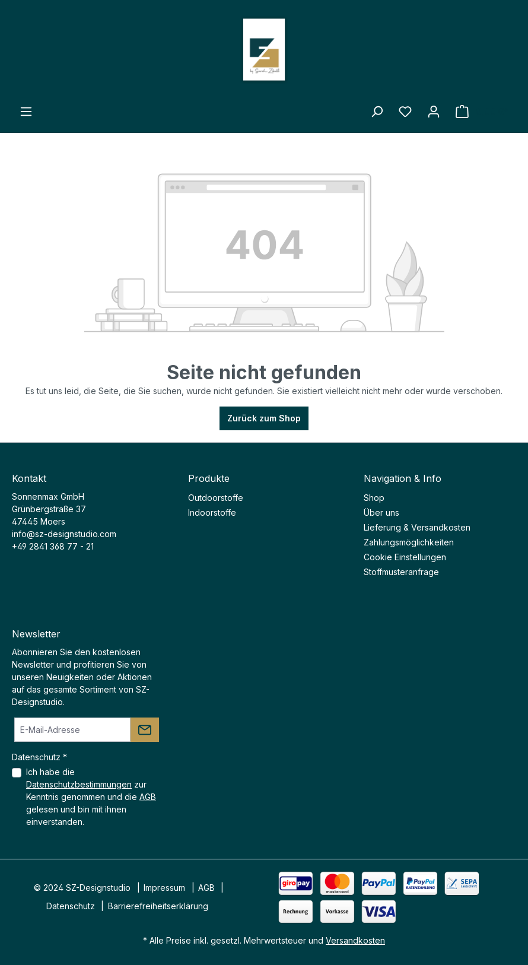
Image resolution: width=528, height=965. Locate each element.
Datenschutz (70, 906)
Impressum (164, 888)
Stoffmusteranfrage (401, 572)
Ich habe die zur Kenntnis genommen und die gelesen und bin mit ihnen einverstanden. (91, 797)
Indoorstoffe (212, 512)
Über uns (381, 512)
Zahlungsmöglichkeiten (409, 542)
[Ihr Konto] (433, 111)
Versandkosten (355, 940)
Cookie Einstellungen (405, 557)
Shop (374, 498)
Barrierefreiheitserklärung (158, 906)
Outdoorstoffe (215, 498)
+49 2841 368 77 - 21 (53, 546)
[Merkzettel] (405, 111)
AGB (147, 797)
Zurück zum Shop (264, 418)
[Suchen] (376, 111)
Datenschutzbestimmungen (79, 784)
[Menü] (26, 111)
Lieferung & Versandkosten (417, 527)
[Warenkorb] (482, 111)
